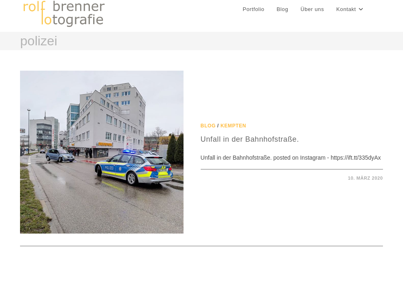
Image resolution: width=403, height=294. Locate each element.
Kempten (233, 126)
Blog (208, 126)
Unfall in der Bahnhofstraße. (250, 139)
